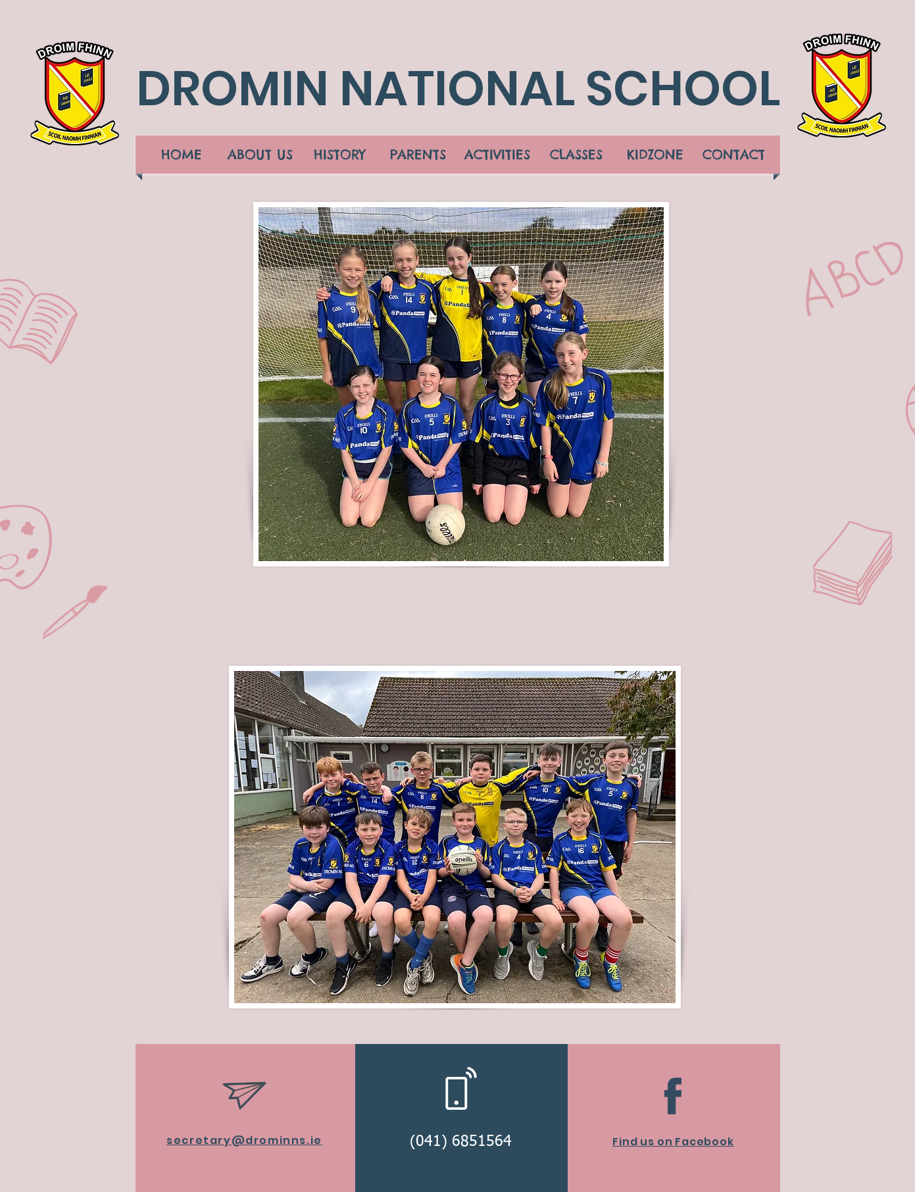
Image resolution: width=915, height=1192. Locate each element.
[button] (260, 155)
